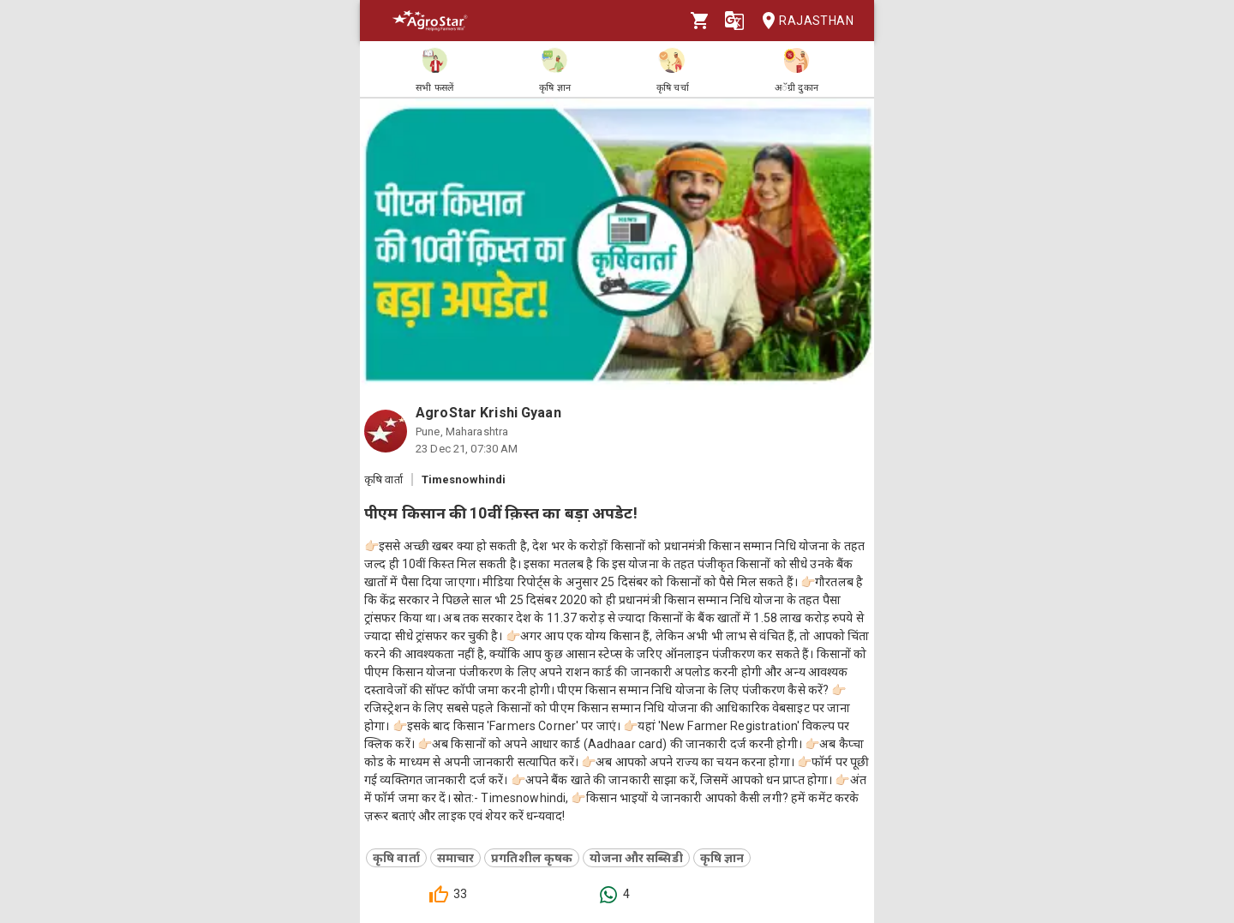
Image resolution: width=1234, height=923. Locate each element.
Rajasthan (803, 21)
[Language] (734, 20)
